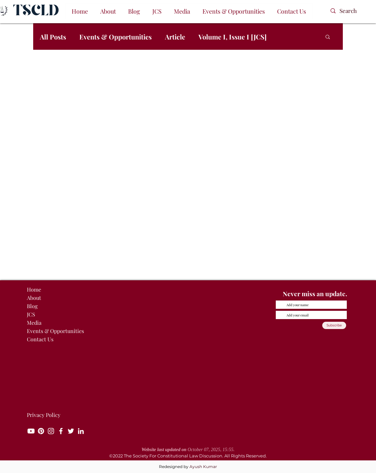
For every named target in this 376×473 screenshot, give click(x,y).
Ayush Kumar (203, 466)
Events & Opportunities (115, 37)
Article (175, 37)
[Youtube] (31, 431)
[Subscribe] (334, 325)
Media (34, 322)
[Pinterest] (41, 431)
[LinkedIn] (81, 431)
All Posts (53, 37)
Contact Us (40, 339)
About (34, 297)
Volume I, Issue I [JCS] (232, 37)
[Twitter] (71, 431)
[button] (108, 11)
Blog (32, 306)
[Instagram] (51, 431)
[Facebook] (61, 431)
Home (34, 289)
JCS (31, 314)
